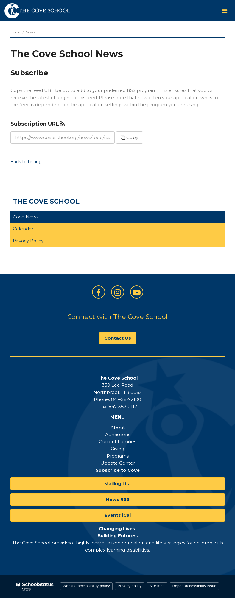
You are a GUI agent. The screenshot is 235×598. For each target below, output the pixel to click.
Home (15, 32)
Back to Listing (26, 161)
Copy (129, 137)
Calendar (23, 229)
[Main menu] (224, 10)
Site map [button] (156, 586)
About (118, 427)
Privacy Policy (28, 240)
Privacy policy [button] (129, 586)
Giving (117, 449)
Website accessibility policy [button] (86, 586)
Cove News (25, 217)
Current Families (117, 441)
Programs (118, 456)
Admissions (117, 434)
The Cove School (46, 201)
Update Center (117, 463)
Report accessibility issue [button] (194, 586)
